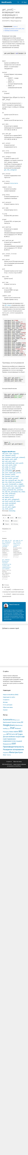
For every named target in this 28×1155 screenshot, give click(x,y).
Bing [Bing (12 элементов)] (14, 720)
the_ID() (4, 491)
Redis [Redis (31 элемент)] (11, 731)
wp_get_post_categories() (10, 499)
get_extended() (7, 463)
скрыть (15, 26)
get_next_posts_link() (9, 465)
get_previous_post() (8, 474)
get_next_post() (18, 463)
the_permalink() (13, 491)
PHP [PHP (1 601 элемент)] (12, 728)
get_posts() (17, 472)
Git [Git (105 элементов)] (22, 722)
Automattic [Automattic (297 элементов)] (8, 720)
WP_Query (8, 305)
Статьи (6, 585)
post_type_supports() (17, 486)
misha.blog (12, 511)
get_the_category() (10, 170)
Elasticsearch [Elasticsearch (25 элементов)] (7, 722)
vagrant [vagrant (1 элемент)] (4, 734)
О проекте (6, 699)
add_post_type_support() (10, 453)
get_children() (20, 457)
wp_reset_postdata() (9, 503)
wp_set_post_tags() (8, 507)
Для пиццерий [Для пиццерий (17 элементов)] (17, 741)
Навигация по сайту (9, 697)
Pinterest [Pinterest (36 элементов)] (18, 728)
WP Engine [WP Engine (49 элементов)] (19, 734)
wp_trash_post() (7, 509)
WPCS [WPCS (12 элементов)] (13, 734)
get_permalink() (7, 470)
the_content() (18, 490)
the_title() (21, 491)
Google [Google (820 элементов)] (6, 725)
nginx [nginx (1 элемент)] (9, 728)
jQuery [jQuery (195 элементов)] (12, 725)
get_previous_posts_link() (10, 476)
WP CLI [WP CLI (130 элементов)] (9, 734)
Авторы (5, 702)
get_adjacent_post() (8, 455)
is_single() (20, 484)
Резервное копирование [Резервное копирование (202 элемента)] (13, 749)
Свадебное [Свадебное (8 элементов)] (6, 752)
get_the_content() (8, 480)
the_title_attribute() (8, 493)
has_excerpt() (16, 482)
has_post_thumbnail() (9, 484)
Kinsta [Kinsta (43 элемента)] (18, 725)
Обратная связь (8, 707)
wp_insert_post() (7, 501)
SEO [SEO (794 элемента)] (20, 731)
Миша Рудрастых (14, 604)
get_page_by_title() (8, 469)
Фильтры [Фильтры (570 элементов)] (13, 752)
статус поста (14, 183)
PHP (5, 587)
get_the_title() (7, 482)
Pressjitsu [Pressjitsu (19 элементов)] (6, 731)
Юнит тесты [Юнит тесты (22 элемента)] (7, 755)
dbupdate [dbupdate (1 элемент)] (18, 719)
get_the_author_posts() (10, 478)
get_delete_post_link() (9, 459)
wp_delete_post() (8, 497)
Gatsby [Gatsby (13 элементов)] (19, 722)
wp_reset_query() (8, 505)
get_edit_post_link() (8, 461)
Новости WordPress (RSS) (10, 694)
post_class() (6, 486)
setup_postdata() (7, 490)
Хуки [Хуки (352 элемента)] (20, 752)
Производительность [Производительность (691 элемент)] (13, 747)
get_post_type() (7, 472)
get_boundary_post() (9, 457)
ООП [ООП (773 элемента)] (14, 743)
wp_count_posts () (8, 495)
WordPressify (6, 2)
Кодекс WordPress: (9, 451)
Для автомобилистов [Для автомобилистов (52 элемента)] (10, 737)
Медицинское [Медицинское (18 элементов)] (7, 744)
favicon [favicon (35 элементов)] (14, 722)
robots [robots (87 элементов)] (15, 731)
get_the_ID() (19, 480)
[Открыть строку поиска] (18, 2)
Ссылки (5, 710)
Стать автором (7, 705)
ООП (8, 587)
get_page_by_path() (8, 467)
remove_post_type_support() (11, 488)
